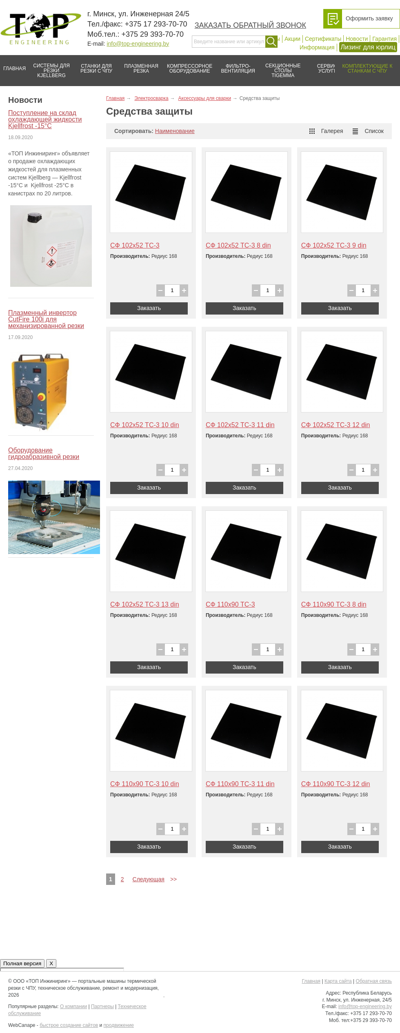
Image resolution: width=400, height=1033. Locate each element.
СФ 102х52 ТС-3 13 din (144, 604)
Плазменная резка (138, 65)
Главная (13, 65)
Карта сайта (338, 981)
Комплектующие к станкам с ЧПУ (363, 65)
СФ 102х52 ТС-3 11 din (240, 424)
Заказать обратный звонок (250, 25)
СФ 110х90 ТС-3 (230, 604)
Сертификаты (323, 38)
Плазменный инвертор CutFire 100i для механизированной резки (46, 319)
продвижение (119, 1025)
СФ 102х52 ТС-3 (135, 245)
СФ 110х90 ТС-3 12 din (335, 783)
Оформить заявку (369, 18)
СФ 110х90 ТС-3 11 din (240, 783)
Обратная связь (374, 981)
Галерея (326, 131)
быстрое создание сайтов (69, 1025)
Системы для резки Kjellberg (49, 66)
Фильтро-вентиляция (235, 65)
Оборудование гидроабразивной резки (43, 453)
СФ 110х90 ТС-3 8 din (334, 604)
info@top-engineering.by (138, 43)
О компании (73, 1006)
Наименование (175, 131)
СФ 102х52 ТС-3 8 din (238, 245)
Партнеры (102, 1006)
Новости (357, 38)
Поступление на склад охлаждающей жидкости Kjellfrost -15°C (45, 119)
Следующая (148, 879)
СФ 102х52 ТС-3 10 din (144, 424)
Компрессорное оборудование (188, 65)
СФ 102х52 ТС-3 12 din (335, 424)
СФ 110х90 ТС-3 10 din (144, 783)
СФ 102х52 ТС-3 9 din (334, 245)
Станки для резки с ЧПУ (93, 65)
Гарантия (384, 38)
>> (173, 879)
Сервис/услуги (328, 68)
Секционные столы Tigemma (280, 66)
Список (368, 131)
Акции (292, 38)
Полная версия (22, 963)
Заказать (149, 308)
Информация (317, 47)
